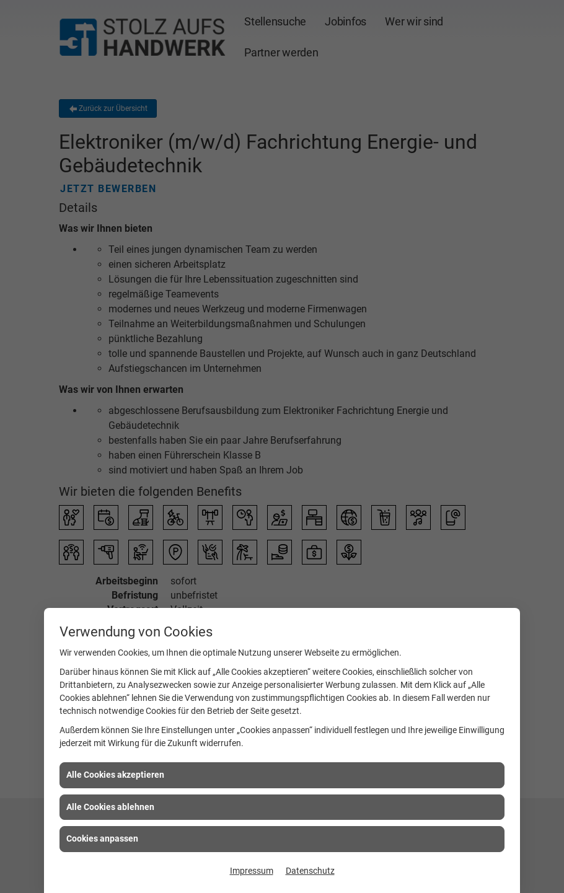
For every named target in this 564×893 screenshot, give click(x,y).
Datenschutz (310, 871)
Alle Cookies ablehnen (110, 807)
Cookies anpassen (102, 838)
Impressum (251, 871)
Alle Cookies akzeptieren (115, 775)
